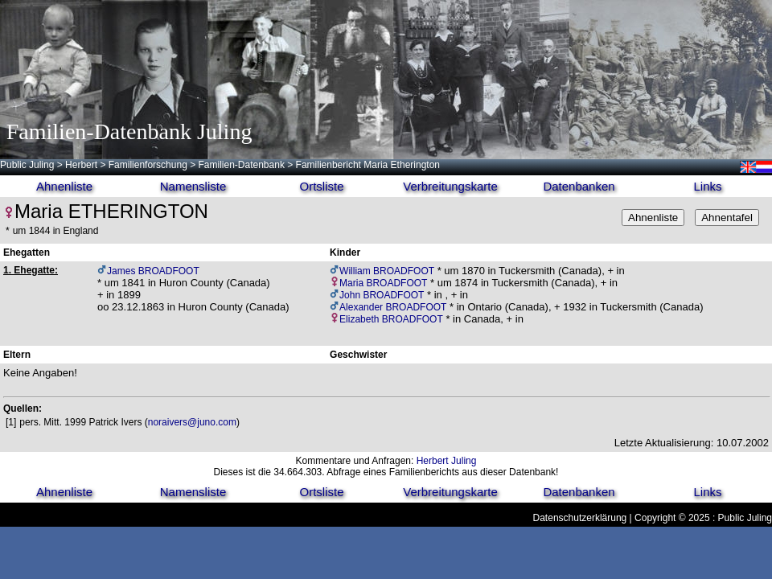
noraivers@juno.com (192, 422)
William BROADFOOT (386, 271)
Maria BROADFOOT (383, 283)
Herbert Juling (447, 460)
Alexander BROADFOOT (392, 307)
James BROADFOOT (153, 271)
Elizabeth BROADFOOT (391, 319)
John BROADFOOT (381, 295)
